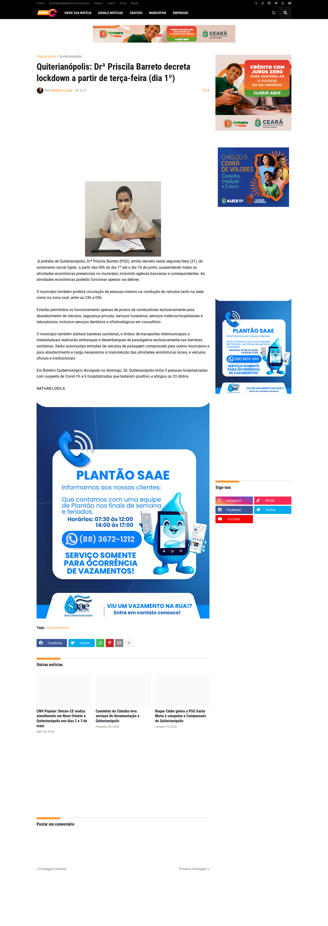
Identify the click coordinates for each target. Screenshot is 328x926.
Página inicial (46, 56)
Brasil (134, 3)
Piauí (123, 3)
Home (40, 3)
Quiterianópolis (70, 56)
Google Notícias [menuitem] (110, 13)
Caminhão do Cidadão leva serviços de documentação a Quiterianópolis (117, 716)
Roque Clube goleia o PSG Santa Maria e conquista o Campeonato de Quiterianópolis (180, 716)
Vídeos (98, 3)
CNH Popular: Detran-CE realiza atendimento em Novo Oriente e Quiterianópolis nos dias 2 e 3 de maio (62, 718)
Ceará (111, 3)
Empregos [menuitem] (180, 13)
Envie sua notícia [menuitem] (78, 13)
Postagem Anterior (53, 869)
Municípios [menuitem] (157, 13)
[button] (274, 13)
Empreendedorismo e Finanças (69, 3)
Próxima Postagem (193, 869)
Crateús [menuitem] (136, 13)
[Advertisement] (118, 137)
